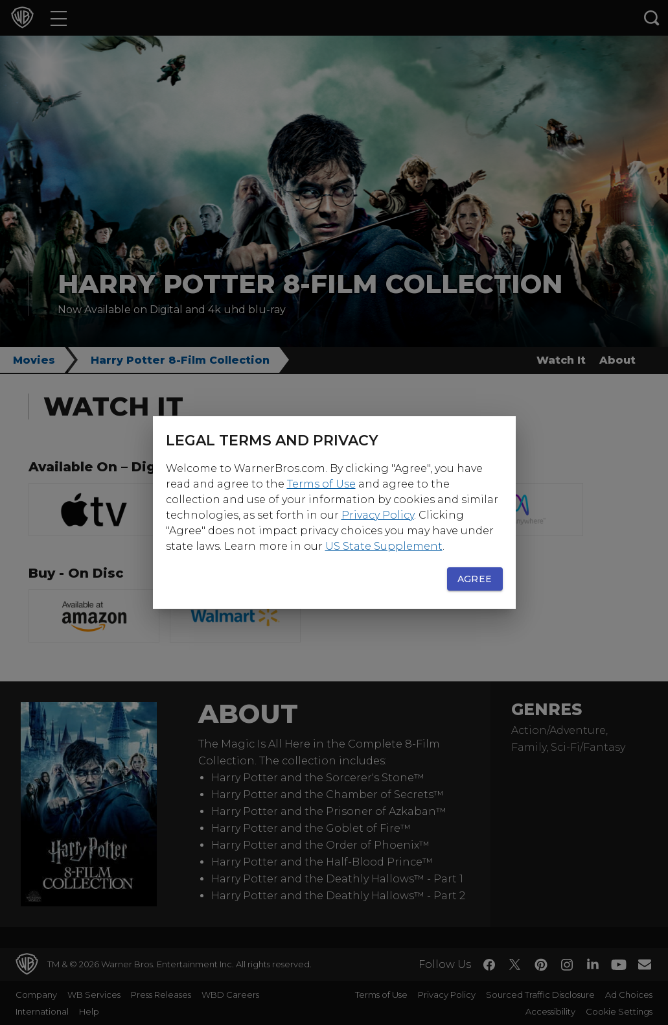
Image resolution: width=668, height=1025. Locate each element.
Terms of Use (321, 484)
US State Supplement (384, 546)
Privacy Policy (377, 515)
